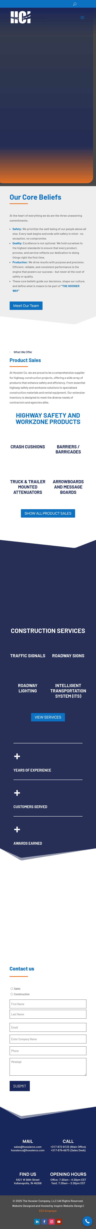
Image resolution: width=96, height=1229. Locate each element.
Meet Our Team (26, 305)
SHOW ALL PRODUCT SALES (48, 513)
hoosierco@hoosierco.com (28, 1150)
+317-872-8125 (60, 1147)
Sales (17, 988)
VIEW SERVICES (48, 717)
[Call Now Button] (87, 1221)
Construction (22, 994)
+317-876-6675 (60, 1150)
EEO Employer (48, 1210)
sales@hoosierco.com (27, 1147)
